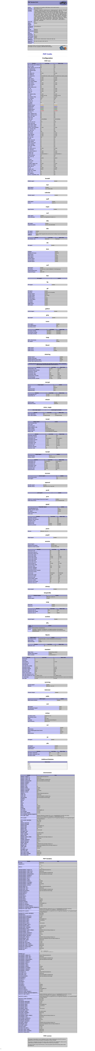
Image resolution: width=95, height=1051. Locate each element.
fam (47, 275)
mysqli (47, 452)
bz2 (47, 185)
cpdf (47, 199)
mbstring (47, 354)
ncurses (47, 473)
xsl (47, 725)
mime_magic (47, 407)
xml (47, 704)
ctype (47, 206)
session (47, 541)
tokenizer (47, 690)
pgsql (47, 504)
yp (47, 737)
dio (47, 242)
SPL (47, 623)
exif (47, 265)
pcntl (47, 490)
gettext (47, 308)
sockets (47, 616)
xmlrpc (47, 713)
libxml (47, 345)
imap (47, 337)
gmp (47, 315)
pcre (47, 496)
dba (47, 221)
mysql (47, 419)
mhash (47, 399)
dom (47, 249)
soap (47, 602)
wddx (47, 696)
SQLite (47, 635)
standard (47, 649)
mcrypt (47, 382)
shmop (47, 586)
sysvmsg (47, 682)
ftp (47, 282)
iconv (47, 321)
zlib (47, 743)
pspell (47, 535)
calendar (47, 192)
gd (47, 288)
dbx (47, 228)
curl (47, 213)
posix (47, 528)
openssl (47, 482)
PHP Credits (47, 54)
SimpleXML (47, 593)
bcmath (47, 178)
